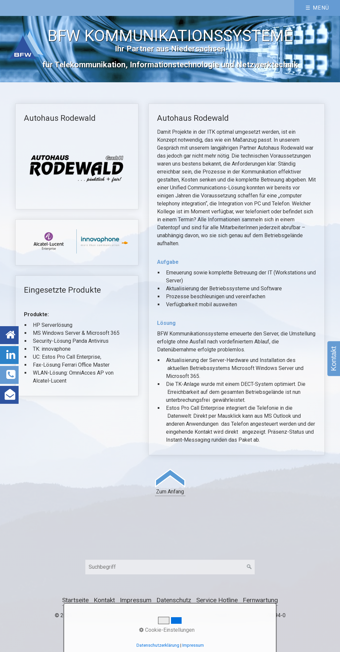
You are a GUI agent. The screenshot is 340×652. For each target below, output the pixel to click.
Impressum (135, 600)
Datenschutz (173, 600)
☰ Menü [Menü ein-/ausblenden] (317, 8)
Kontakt (333, 358)
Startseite (75, 600)
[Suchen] (249, 567)
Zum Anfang (170, 482)
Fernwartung (260, 600)
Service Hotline (217, 600)
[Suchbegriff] (170, 567)
